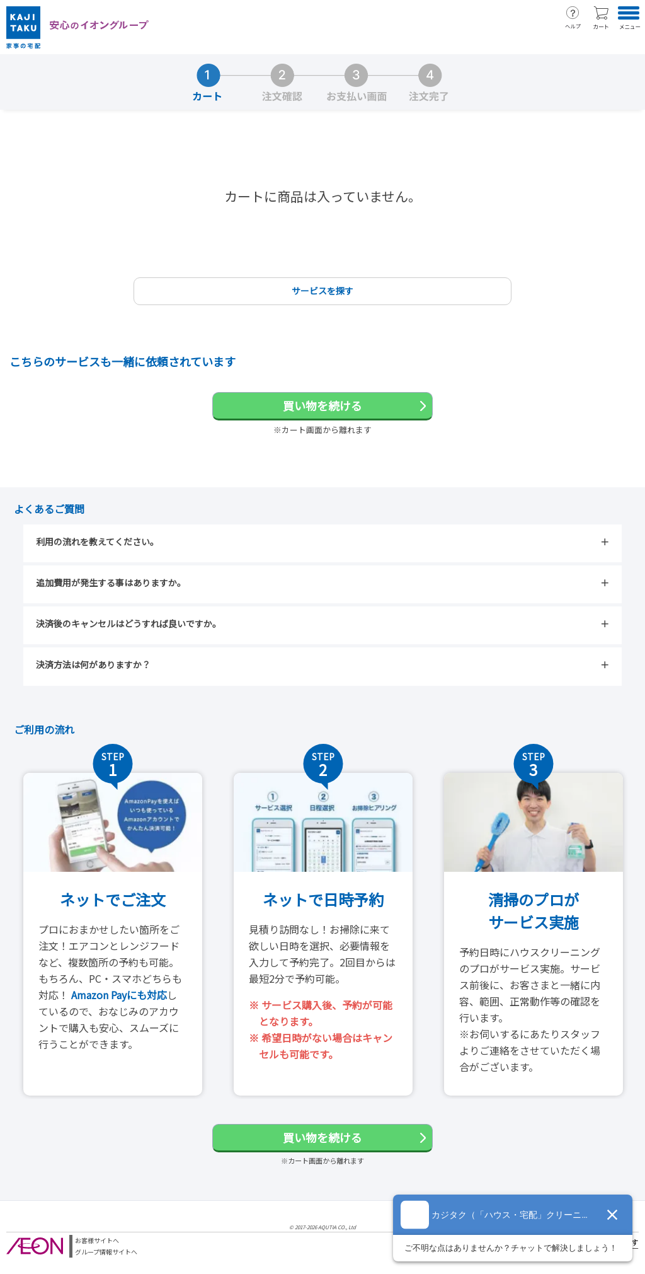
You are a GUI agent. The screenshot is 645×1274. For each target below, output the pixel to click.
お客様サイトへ (97, 1240)
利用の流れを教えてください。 (97, 541)
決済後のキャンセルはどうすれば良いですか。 (128, 623)
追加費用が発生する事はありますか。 (111, 582)
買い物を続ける (322, 405)
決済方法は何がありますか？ (93, 664)
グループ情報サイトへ (106, 1251)
